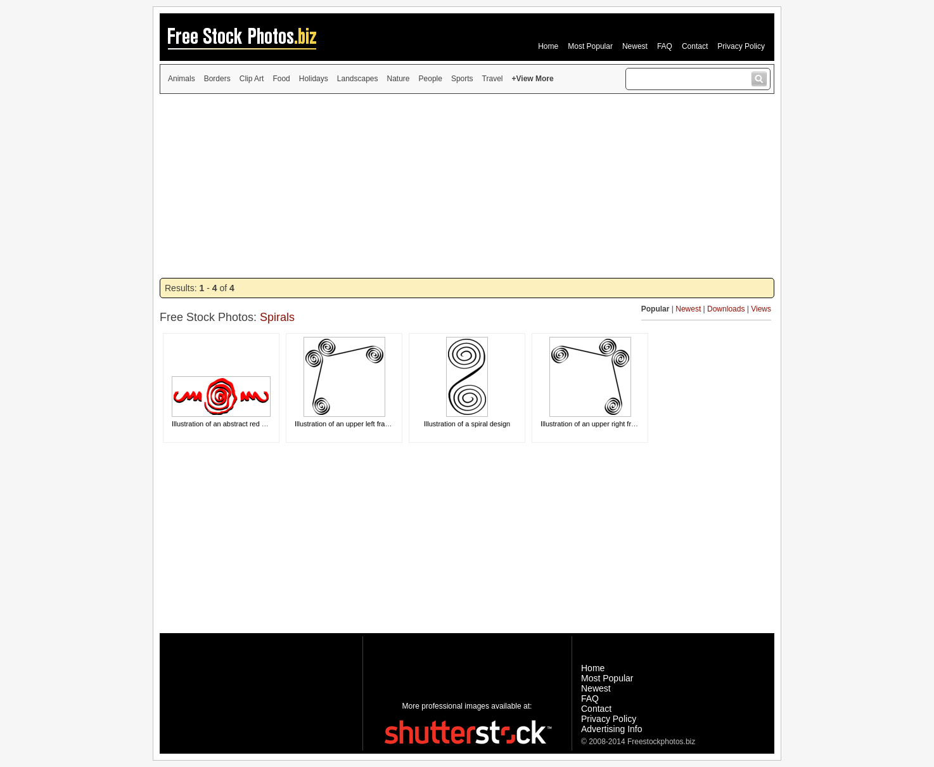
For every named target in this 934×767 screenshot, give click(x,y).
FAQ (664, 46)
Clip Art (252, 78)
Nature (398, 78)
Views (761, 309)
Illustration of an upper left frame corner (355, 424)
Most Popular (590, 46)
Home (548, 46)
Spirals (277, 317)
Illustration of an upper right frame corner (604, 424)
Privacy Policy (741, 46)
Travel (492, 78)
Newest (635, 46)
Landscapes (357, 78)
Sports (462, 78)
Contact (695, 46)
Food (281, 78)
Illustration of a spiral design (467, 424)
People (430, 78)
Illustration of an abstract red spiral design (236, 424)
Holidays (313, 78)
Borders (217, 78)
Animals (181, 78)
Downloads (726, 309)
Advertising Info (612, 729)
